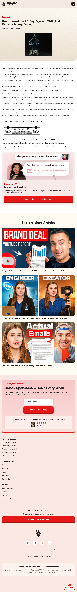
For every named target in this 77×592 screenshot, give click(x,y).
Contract (6, 17)
